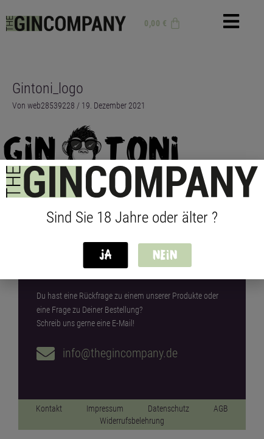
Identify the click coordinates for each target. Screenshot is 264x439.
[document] (132, 219)
